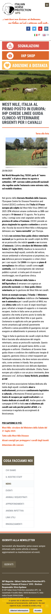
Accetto (38, 610)
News (8, 483)
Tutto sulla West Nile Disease (15, 435)
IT (37, 34)
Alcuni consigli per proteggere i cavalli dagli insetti (25, 440)
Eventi (9, 490)
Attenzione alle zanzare (13, 445)
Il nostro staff (14, 477)
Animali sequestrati (16, 497)
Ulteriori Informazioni (19, 610)
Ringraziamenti (14, 524)
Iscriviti (8, 564)
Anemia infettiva (15, 510)
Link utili (10, 517)
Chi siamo (11, 470)
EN (46, 34)
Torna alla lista (42, 133)
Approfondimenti (15, 503)
